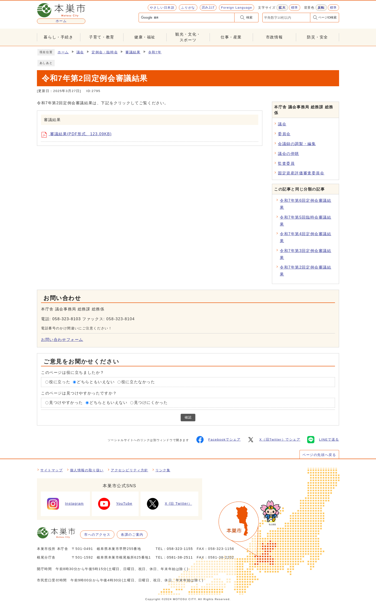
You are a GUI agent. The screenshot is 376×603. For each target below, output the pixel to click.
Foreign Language (236, 7)
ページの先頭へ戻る (319, 455)
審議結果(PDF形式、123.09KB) (78, 135)
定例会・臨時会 (105, 52)
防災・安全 (317, 37)
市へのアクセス (97, 534)
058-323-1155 (180, 549)
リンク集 (162, 470)
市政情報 (274, 37)
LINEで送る (323, 439)
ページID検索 (327, 17)
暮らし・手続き (58, 37)
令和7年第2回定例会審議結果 (305, 270)
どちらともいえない (96, 382)
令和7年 (155, 52)
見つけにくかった (151, 402)
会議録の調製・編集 (297, 144)
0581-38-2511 (180, 557)
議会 (80, 52)
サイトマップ (51, 470)
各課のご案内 (132, 534)
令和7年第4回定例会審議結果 (305, 237)
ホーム (63, 52)
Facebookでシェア (218, 439)
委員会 (284, 134)
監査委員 (286, 163)
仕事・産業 (231, 37)
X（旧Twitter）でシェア (273, 439)
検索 (249, 17)
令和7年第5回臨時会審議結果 (305, 220)
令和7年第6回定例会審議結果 (305, 203)
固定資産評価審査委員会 (301, 173)
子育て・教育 (101, 37)
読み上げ (208, 7)
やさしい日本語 (162, 7)
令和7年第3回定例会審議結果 (305, 254)
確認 (188, 417)
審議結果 (132, 52)
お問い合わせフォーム (62, 340)
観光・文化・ (188, 37)
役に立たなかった (138, 382)
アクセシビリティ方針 (129, 470)
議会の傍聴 (288, 154)
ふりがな (188, 7)
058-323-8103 (66, 319)
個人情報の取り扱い (87, 470)
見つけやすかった (66, 402)
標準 (294, 7)
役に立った (59, 382)
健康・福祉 (144, 37)
